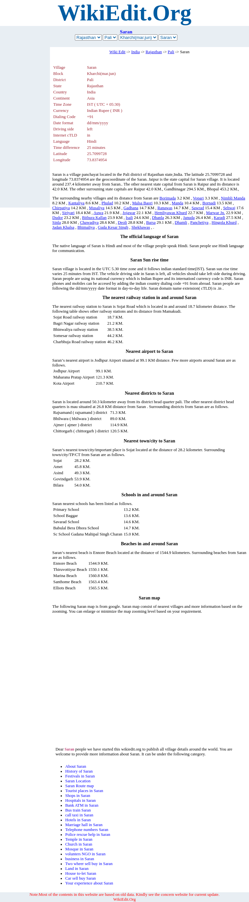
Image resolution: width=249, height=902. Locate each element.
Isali (129, 217)
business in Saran (79, 859)
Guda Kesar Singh (113, 227)
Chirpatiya (61, 208)
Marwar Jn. (215, 212)
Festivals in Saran (80, 776)
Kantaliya (76, 203)
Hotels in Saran (78, 820)
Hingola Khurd (224, 222)
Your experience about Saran (89, 883)
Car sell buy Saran (80, 878)
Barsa (151, 222)
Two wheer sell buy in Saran (89, 863)
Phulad (107, 203)
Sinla (56, 222)
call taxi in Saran (79, 815)
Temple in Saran (78, 839)
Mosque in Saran (79, 849)
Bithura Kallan (94, 217)
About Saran (75, 766)
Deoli (122, 222)
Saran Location (77, 781)
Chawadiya (89, 222)
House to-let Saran (80, 873)
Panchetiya (199, 222)
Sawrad (198, 208)
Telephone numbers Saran (86, 829)
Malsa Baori (142, 203)
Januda (189, 217)
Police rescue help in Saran (87, 834)
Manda (178, 203)
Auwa (98, 212)
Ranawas (165, 208)
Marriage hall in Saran (83, 825)
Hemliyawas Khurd (171, 212)
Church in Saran (78, 844)
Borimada (168, 198)
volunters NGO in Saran (85, 854)
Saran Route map (79, 786)
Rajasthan (154, 52)
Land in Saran (77, 868)
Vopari (198, 198)
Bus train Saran (78, 810)
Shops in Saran (77, 795)
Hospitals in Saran (80, 800)
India (135, 52)
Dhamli (181, 222)
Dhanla (158, 217)
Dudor (57, 217)
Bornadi (209, 203)
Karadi (219, 217)
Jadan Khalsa (63, 227)
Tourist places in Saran (84, 790)
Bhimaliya (86, 227)
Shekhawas (140, 227)
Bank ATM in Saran (81, 805)
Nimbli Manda (233, 198)
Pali (171, 52)
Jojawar (129, 212)
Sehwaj (229, 208)
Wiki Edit (117, 52)
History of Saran (79, 771)
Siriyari (68, 212)
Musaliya (96, 208)
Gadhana (131, 208)
